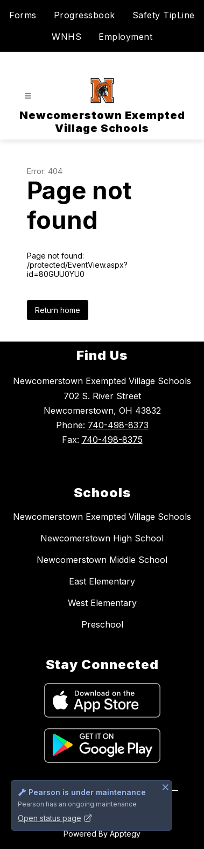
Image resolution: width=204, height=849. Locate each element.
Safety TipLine (163, 15)
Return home (57, 310)
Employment (125, 36)
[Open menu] (28, 96)
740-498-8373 (118, 425)
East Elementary (102, 581)
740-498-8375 (112, 439)
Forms (23, 15)
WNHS (66, 36)
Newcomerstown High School (102, 538)
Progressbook (84, 15)
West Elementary (102, 602)
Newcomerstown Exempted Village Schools (102, 516)
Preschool (102, 624)
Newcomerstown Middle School (102, 559)
